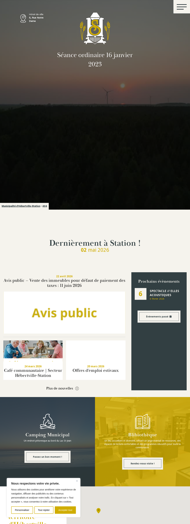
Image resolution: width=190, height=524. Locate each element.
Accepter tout (65, 510)
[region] (43, 497)
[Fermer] (77, 481)
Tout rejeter (44, 510)
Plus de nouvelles (62, 388)
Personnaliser (22, 510)
